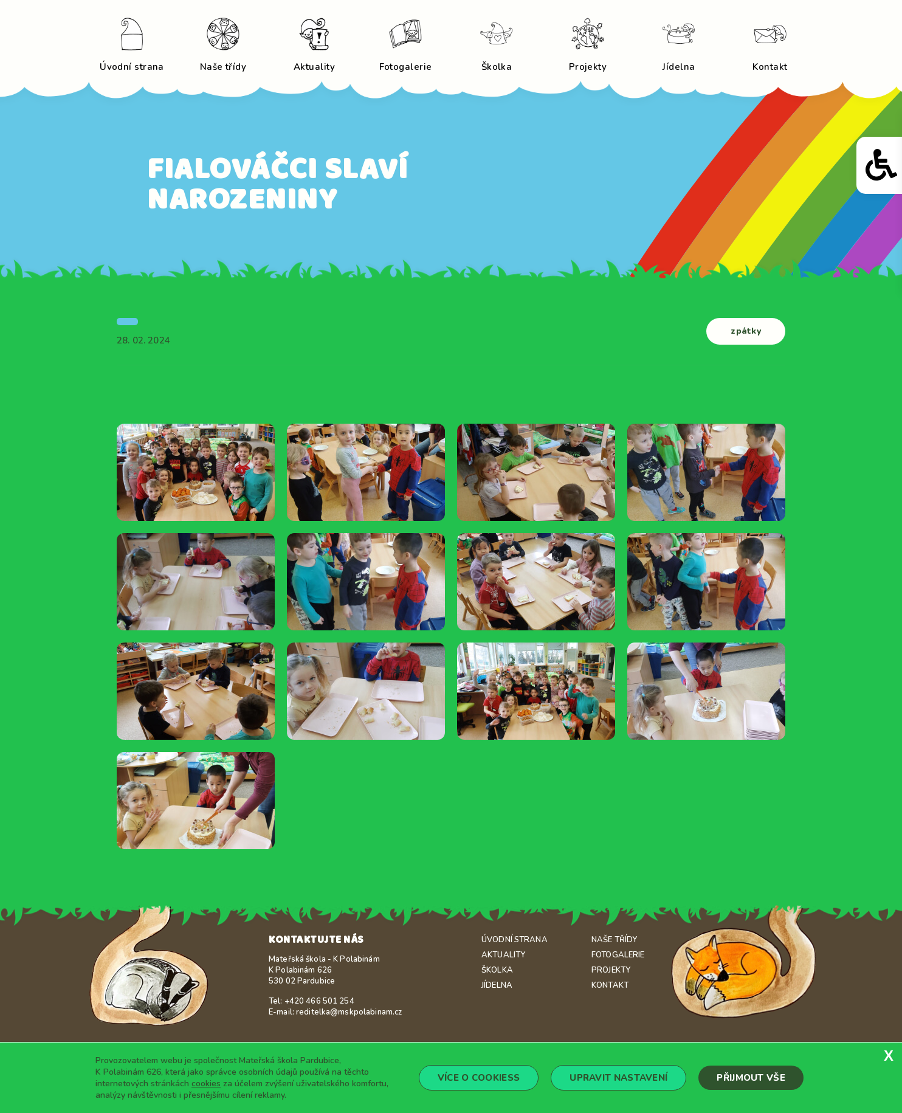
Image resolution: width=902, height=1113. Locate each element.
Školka (497, 970)
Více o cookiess (479, 1078)
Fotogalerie (617, 954)
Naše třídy (614, 939)
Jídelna (496, 985)
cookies (206, 1083)
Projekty (610, 970)
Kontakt (609, 985)
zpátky (746, 331)
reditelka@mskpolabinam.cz (349, 1012)
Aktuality (503, 954)
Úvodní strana (514, 939)
